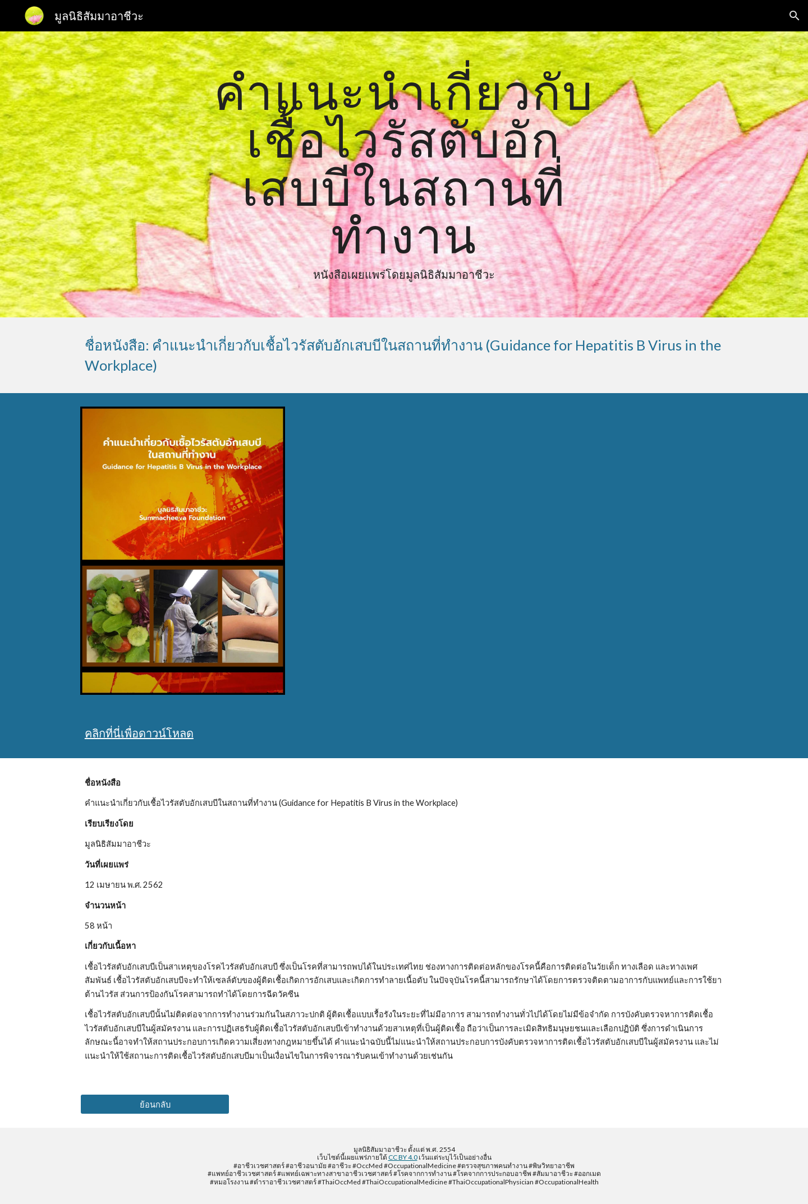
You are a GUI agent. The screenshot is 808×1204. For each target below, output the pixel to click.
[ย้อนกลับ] (155, 1104)
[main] (404, 174)
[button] (794, 15)
